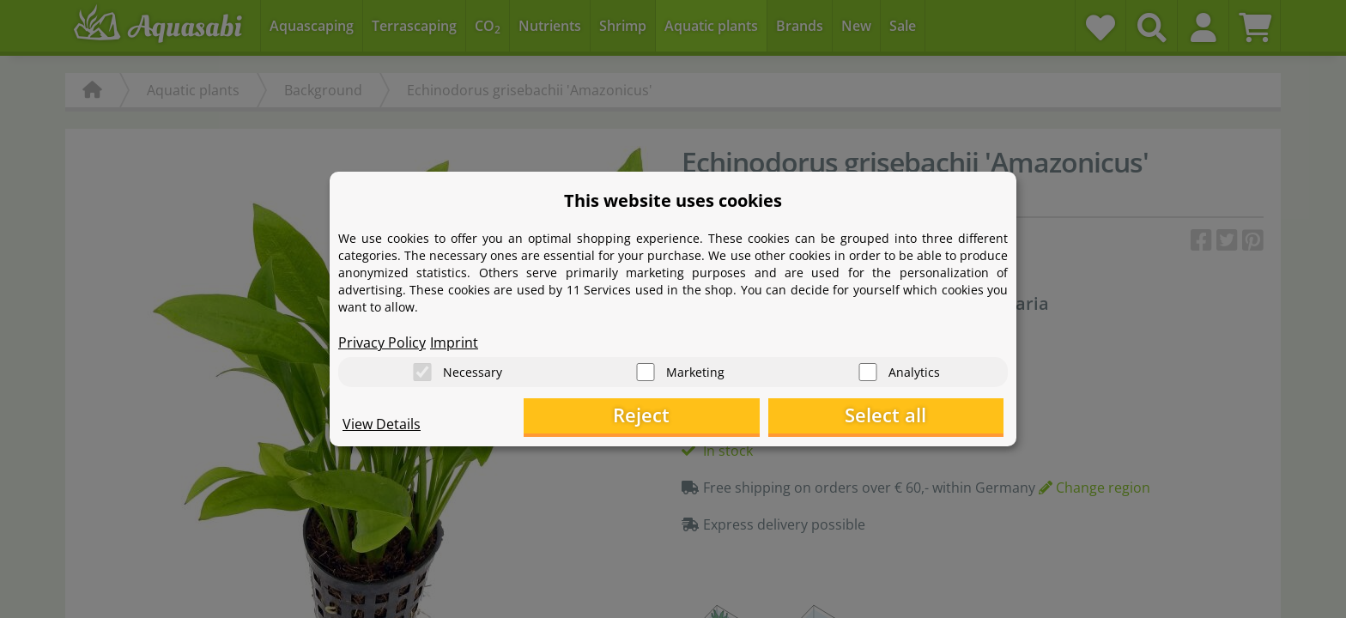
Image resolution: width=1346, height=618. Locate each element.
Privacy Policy (382, 339)
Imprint (454, 339)
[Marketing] (645, 369)
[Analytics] (868, 369)
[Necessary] (422, 369)
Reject (737, 417)
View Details (382, 425)
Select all (918, 417)
